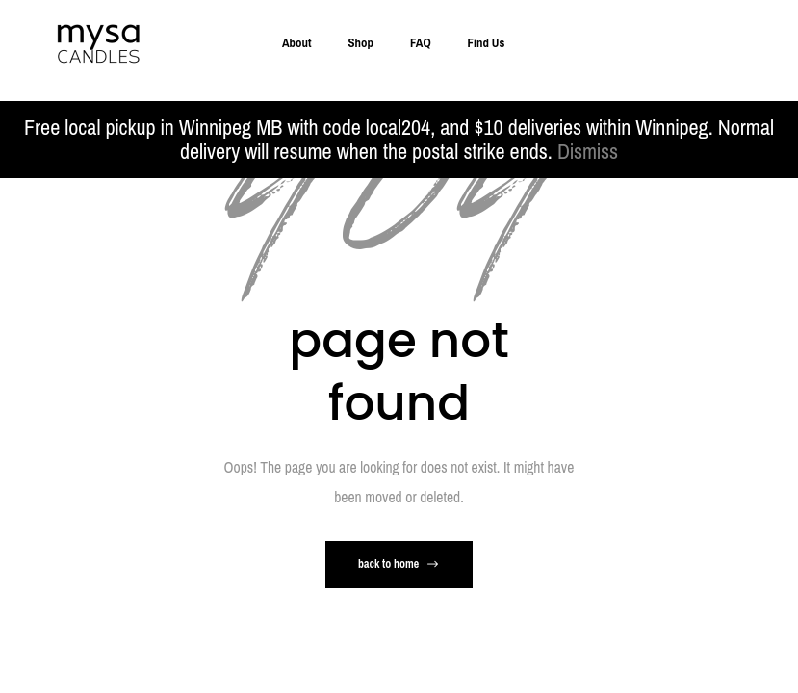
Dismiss (587, 151)
